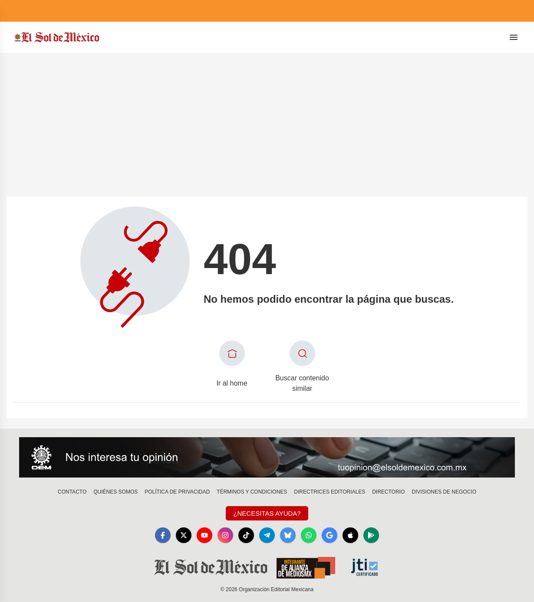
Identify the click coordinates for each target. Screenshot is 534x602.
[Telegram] (267, 535)
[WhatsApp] (308, 535)
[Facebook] (163, 535)
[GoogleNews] (329, 535)
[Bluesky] (288, 535)
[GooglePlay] (371, 535)
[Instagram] (225, 535)
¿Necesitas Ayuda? (266, 513)
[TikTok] (246, 535)
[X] (183, 535)
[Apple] (350, 535)
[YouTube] (204, 535)
